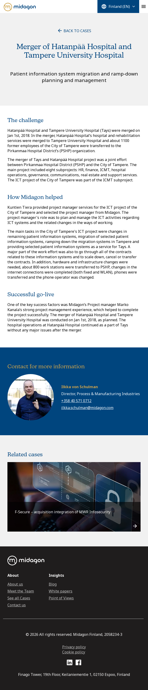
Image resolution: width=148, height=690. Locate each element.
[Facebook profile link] (78, 663)
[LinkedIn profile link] (69, 663)
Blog (53, 584)
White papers (60, 591)
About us (15, 584)
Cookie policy (73, 652)
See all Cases (18, 598)
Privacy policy (74, 646)
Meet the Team (20, 591)
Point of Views (61, 598)
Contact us (16, 605)
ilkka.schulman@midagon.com (87, 407)
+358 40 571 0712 (76, 400)
